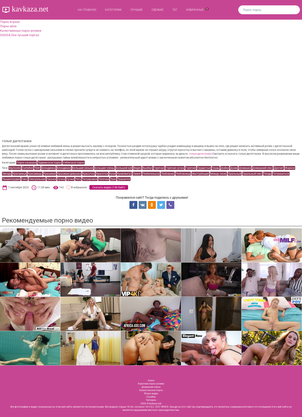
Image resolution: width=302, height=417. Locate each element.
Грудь (215, 167)
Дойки (225, 167)
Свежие (158, 10)
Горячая (159, 167)
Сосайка (151, 396)
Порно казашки (26, 162)
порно (151, 380)
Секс (25, 179)
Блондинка (48, 167)
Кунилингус (124, 173)
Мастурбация (200, 173)
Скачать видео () (108, 187)
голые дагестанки (200, 153)
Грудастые (204, 167)
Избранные (197, 9)
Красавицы (35, 173)
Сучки (70, 179)
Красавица (19, 173)
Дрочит (279, 167)
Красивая (50, 173)
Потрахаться (281, 173)
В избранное (79, 187)
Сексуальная (37, 179)
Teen (37, 167)
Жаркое (290, 167)
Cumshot (27, 167)
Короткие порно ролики (151, 383)
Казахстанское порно (151, 390)
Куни (112, 173)
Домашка (245, 167)
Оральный (234, 173)
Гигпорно (151, 400)
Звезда (6, 173)
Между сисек (218, 173)
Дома (233, 167)
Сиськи (51, 179)
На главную (87, 10)
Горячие (190, 167)
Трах (113, 179)
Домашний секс (263, 167)
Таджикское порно (49, 162)
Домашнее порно (151, 387)
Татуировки (89, 179)
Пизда (267, 173)
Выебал (147, 167)
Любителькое (151, 173)
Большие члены (104, 167)
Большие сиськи (82, 167)
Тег (174, 10)
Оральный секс (252, 173)
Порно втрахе (10, 22)
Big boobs (15, 167)
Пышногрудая (11, 179)
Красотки (102, 173)
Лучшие (136, 10)
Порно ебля (8, 26)
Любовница (183, 173)
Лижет (137, 173)
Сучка (61, 179)
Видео (137, 167)
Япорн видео (151, 393)
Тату (78, 179)
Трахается (123, 179)
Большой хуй (124, 167)
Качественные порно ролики (20, 31)
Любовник (167, 173)
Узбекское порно (73, 162)
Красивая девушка (69, 173)
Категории (113, 10)
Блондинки (64, 167)
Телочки (104, 179)
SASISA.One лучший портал (19, 35)
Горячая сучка (175, 167)
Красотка (88, 173)
